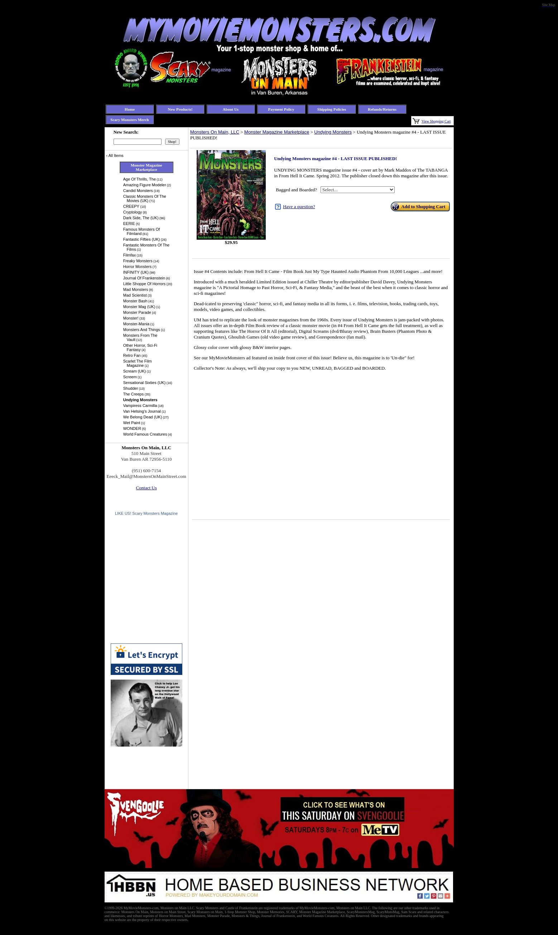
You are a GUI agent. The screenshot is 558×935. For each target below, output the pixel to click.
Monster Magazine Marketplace (276, 132)
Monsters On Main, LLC (214, 132)
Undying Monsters (333, 132)
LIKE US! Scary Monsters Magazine (146, 513)
